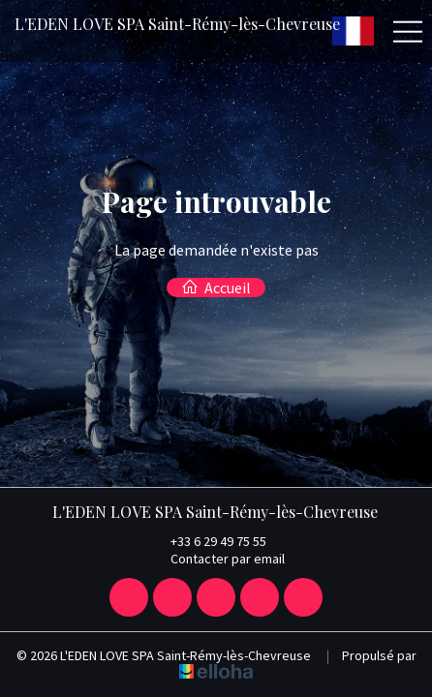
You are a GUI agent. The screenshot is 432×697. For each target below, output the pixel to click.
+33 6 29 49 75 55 (207, 541)
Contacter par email (216, 558)
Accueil (216, 287)
